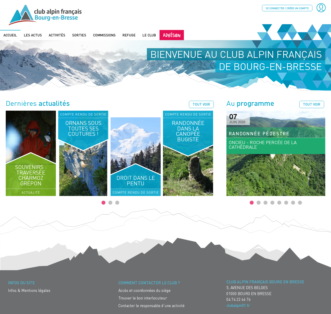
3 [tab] (117, 203)
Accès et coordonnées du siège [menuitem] (144, 290)
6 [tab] (286, 203)
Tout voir (201, 104)
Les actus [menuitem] (33, 35)
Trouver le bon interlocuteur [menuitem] (142, 298)
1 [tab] (103, 203)
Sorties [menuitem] (79, 35)
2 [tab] (110, 203)
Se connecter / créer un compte (287, 8)
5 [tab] (279, 203)
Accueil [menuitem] (10, 35)
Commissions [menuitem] (104, 35)
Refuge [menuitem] (129, 35)
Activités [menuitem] (57, 35)
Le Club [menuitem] (149, 35)
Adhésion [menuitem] (171, 35)
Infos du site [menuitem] (21, 282)
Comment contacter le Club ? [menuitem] (149, 282)
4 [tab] (272, 203)
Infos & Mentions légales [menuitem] (29, 290)
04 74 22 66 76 (238, 299)
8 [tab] (300, 203)
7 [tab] (293, 203)
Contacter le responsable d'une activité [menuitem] (151, 305)
